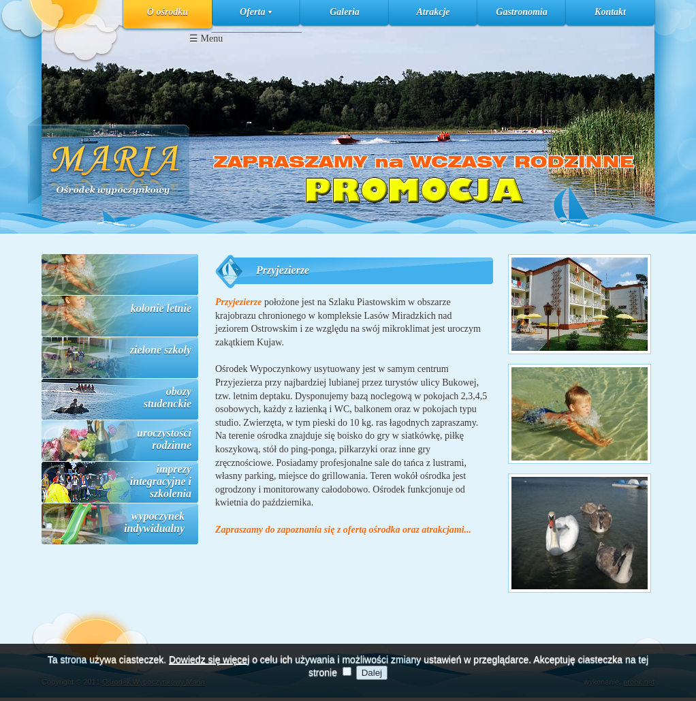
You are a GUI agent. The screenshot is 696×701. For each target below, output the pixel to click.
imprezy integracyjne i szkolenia (160, 481)
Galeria (345, 12)
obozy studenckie (167, 397)
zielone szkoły (160, 350)
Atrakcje (433, 12)
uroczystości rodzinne (164, 439)
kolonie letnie (161, 308)
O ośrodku (167, 12)
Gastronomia (521, 12)
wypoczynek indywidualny (154, 522)
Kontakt (610, 12)
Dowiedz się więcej (209, 665)
